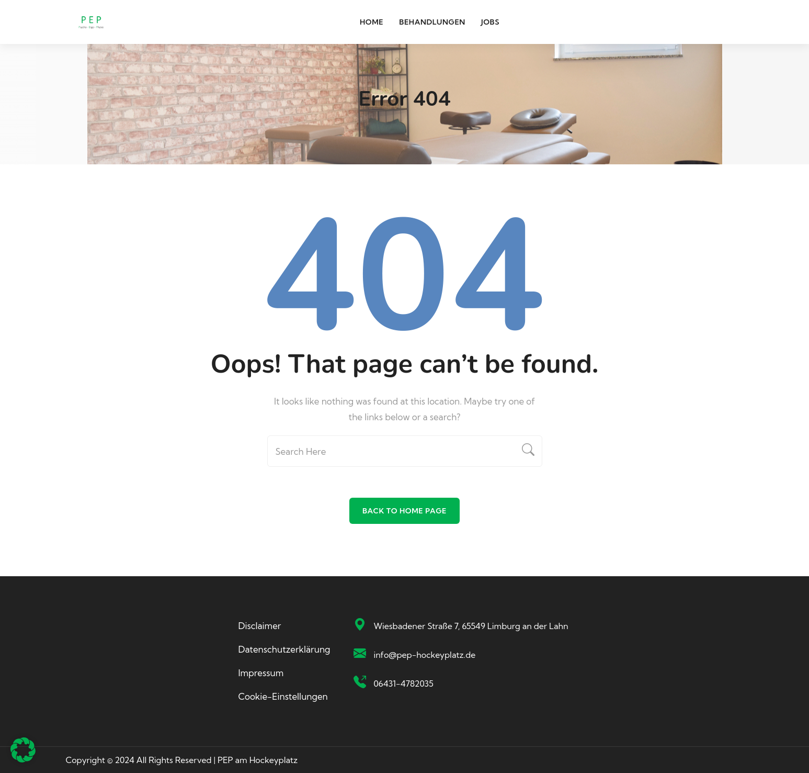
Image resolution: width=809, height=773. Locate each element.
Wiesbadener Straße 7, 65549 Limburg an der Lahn (471, 626)
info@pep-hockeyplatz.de (425, 654)
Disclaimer (259, 625)
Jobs (490, 22)
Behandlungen (432, 22)
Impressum (261, 672)
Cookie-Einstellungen (283, 696)
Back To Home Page (404, 511)
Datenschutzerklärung (284, 649)
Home (371, 22)
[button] (23, 750)
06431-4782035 (404, 683)
